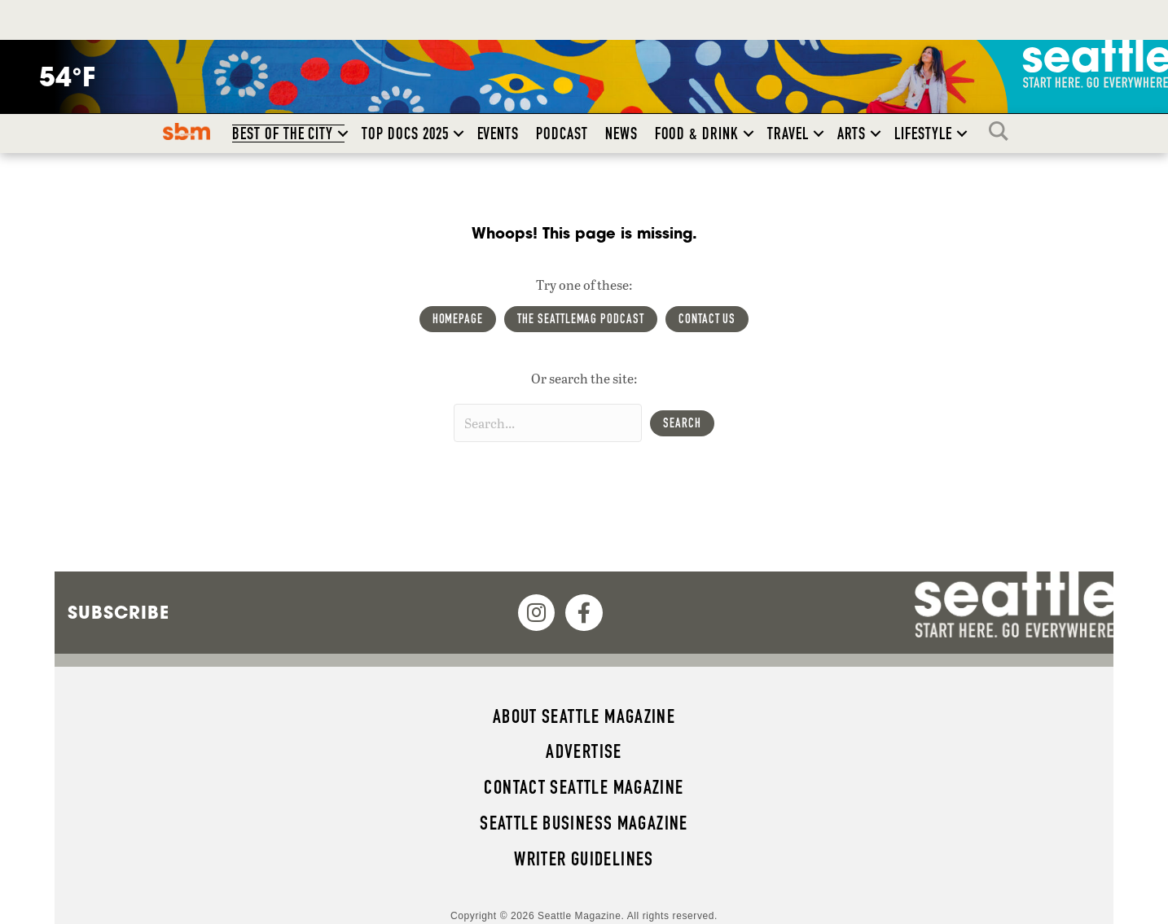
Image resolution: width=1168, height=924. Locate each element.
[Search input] (548, 423)
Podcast (562, 133)
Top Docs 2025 (405, 133)
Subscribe (118, 612)
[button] (343, 133)
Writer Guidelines (584, 858)
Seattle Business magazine (584, 823)
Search (1002, 131)
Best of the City (282, 133)
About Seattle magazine (584, 716)
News (621, 133)
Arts (852, 133)
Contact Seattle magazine (583, 787)
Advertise (583, 751)
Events (498, 133)
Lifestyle (923, 133)
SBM (187, 131)
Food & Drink (697, 133)
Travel (788, 133)
